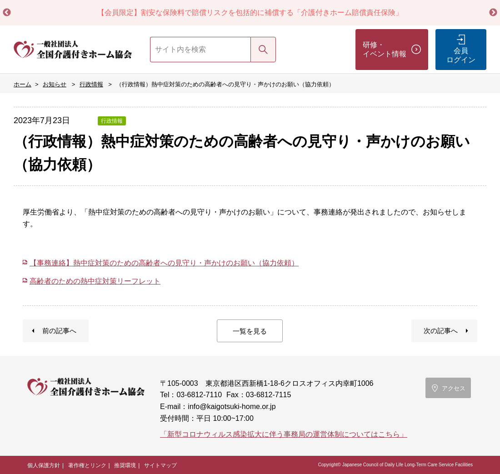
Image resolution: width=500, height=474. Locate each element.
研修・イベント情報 (384, 49)
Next (493, 12)
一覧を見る (250, 331)
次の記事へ (441, 330)
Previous (6, 12)
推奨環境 (125, 465)
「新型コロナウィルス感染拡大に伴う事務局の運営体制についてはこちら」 (283, 434)
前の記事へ (59, 330)
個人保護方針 (43, 465)
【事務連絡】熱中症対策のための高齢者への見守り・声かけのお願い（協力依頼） (164, 263)
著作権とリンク (87, 465)
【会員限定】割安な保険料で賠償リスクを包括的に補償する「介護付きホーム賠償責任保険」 (250, 12)
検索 (263, 49)
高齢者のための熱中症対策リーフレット (95, 281)
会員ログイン (460, 55)
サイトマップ (160, 465)
